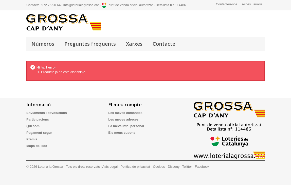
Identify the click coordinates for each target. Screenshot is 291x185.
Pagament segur (39, 132)
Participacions (37, 119)
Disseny (173, 167)
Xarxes (134, 43)
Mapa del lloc (36, 146)
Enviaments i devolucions (46, 113)
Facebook (202, 167)
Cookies (159, 167)
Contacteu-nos (227, 4)
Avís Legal (110, 167)
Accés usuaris (252, 4)
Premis (31, 139)
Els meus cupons (121, 132)
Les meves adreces (123, 119)
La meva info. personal (126, 126)
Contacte (164, 43)
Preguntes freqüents (90, 43)
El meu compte (125, 105)
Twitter (187, 167)
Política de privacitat (135, 167)
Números (42, 43)
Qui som (33, 126)
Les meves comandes (125, 113)
